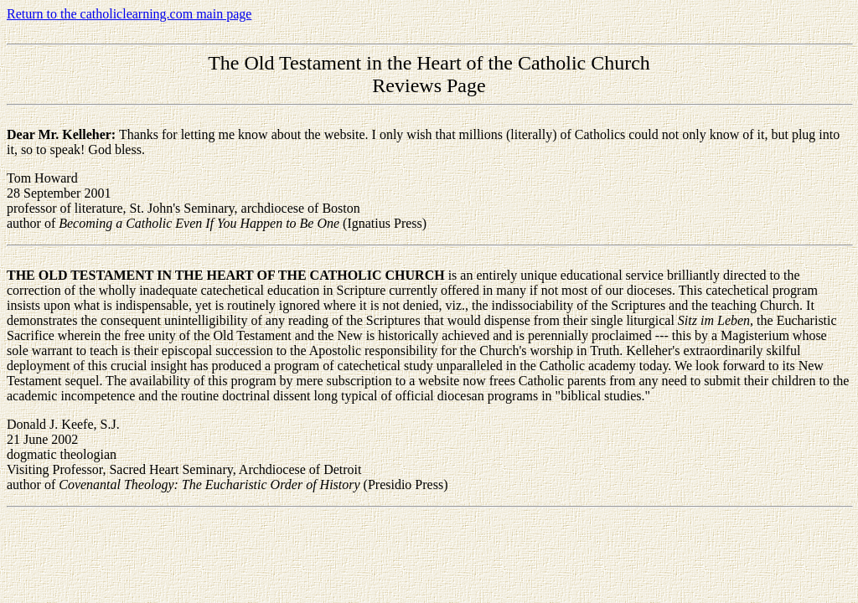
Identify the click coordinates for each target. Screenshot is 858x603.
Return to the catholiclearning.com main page (129, 14)
